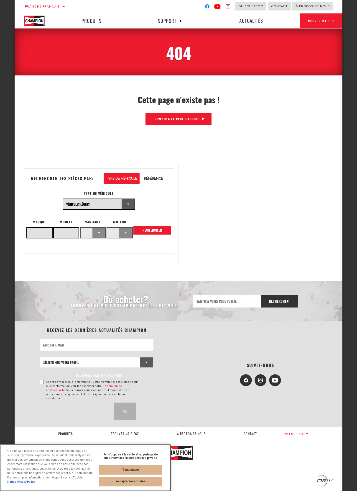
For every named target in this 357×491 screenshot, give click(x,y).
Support (163, 20)
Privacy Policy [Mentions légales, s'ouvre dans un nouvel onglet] (26, 482)
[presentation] (74, 411)
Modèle (66, 222)
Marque (39, 222)
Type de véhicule (99, 193)
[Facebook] (207, 7)
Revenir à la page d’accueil (177, 118)
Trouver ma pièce (317, 20)
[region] (85, 467)
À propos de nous (313, 6)
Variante (93, 222)
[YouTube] (217, 7)
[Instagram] (228, 7)
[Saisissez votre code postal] (226, 301)
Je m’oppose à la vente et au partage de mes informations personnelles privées (130, 456)
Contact (279, 6)
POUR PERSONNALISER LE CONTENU (99, 375)
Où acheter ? (250, 6)
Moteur (119, 222)
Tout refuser (130, 470)
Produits (90, 20)
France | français (42, 6)
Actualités (245, 20)
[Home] (38, 20)
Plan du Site (296, 434)
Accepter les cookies (130, 481)
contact (250, 433)
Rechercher (152, 231)
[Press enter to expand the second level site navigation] (177, 20)
